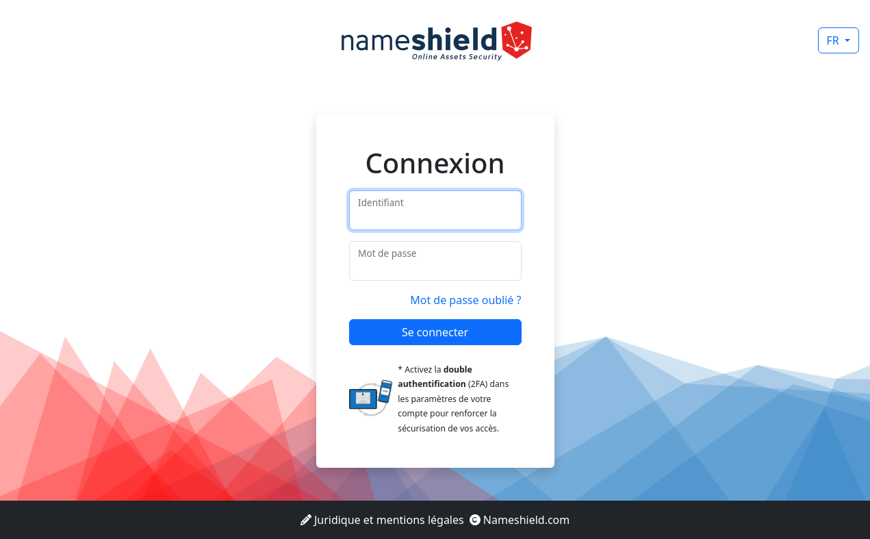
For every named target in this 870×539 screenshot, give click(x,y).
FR (834, 40)
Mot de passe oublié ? (465, 300)
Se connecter (435, 332)
